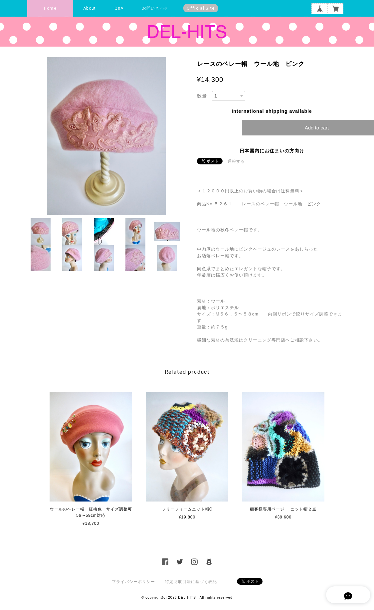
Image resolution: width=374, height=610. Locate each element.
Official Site (201, 8)
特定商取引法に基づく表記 (191, 581)
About (89, 8)
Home (50, 8)
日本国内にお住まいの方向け (272, 150)
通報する (236, 161)
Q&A (119, 8)
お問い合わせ (155, 8)
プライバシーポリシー (133, 581)
